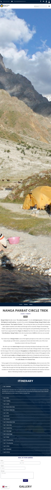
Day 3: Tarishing (6, 400)
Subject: (2, 465)
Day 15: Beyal (6, 437)
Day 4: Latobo (6, 403)
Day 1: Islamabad (7, 386)
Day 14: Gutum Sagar (7, 434)
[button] (49, 6)
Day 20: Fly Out (6, 452)
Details (20, 304)
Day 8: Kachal (6, 416)
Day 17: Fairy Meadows (8, 443)
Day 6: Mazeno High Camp (8, 409)
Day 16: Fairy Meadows (8, 440)
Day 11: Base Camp (7, 425)
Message (2, 471)
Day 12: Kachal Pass (7, 428)
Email (22, 460)
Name (2, 460)
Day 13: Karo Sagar (7, 431)
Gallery (30, 304)
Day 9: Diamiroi (6, 419)
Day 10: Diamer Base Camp (9, 422)
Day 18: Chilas (6, 446)
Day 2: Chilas (6, 397)
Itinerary (26, 304)
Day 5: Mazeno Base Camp (9, 406)
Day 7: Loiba (6, 412)
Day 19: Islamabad (7, 449)
